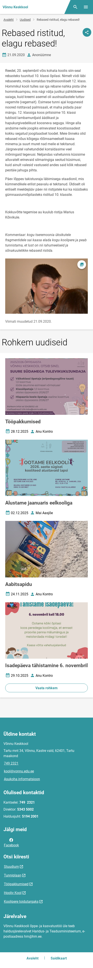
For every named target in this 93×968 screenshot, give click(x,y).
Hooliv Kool (13, 893)
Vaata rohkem (46, 688)
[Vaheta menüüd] (85, 7)
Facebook (11, 842)
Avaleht (8, 19)
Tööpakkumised (16, 884)
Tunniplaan (12, 875)
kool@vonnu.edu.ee (19, 771)
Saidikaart (59, 958)
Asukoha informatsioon (22, 779)
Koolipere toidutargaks (21, 901)
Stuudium (11, 867)
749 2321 (11, 763)
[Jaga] (87, 32)
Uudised (25, 19)
